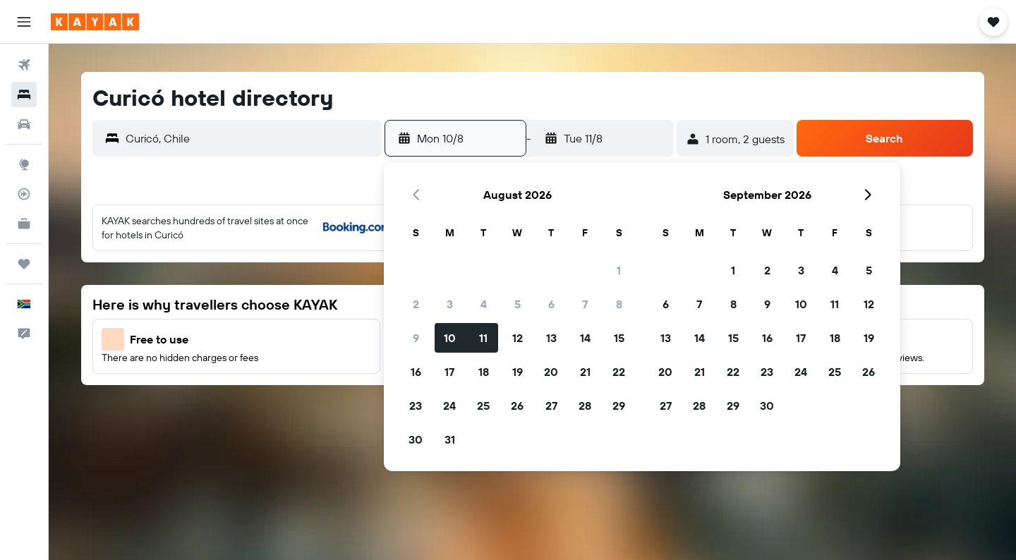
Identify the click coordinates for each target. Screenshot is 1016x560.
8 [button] (619, 304)
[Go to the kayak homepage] (95, 21)
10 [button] (450, 338)
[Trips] (24, 264)
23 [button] (415, 405)
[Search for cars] (24, 124)
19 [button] (517, 372)
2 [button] (416, 304)
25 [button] (483, 405)
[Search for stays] (24, 94)
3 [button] (450, 304)
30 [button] (416, 439)
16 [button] (416, 372)
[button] (24, 21)
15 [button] (619, 338)
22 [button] (618, 372)
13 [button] (551, 338)
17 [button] (449, 372)
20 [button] (551, 372)
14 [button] (585, 338)
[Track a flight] (24, 194)
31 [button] (450, 439)
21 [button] (585, 372)
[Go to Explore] (24, 164)
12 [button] (517, 338)
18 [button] (483, 372)
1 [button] (619, 270)
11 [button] (483, 338)
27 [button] (551, 405)
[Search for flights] (24, 65)
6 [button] (551, 304)
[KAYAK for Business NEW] (24, 223)
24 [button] (449, 405)
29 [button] (618, 405)
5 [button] (517, 304)
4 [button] (483, 304)
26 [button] (517, 405)
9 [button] (416, 338)
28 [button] (585, 405)
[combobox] (250, 138)
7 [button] (585, 304)
